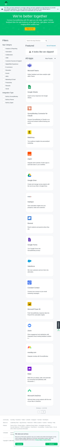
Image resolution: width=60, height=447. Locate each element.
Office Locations (38, 422)
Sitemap (50, 422)
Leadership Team (14, 422)
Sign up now (30, 28)
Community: (6, 419)
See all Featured (51, 45)
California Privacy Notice (32, 425)
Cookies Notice (47, 439)
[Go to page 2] (43, 411)
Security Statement (14, 427)
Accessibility (41, 427)
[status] (30, 9)
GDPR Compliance (25, 427)
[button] (58, 326)
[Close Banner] (58, 9)
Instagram (33, 419)
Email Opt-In (34, 427)
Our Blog (12, 419)
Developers (45, 419)
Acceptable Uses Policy (44, 425)
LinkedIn (28, 419)
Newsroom (30, 422)
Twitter (23, 419)
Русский (12, 434)
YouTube (39, 419)
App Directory (23, 422)
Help (54, 422)
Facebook (18, 419)
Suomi (11, 432)
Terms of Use (13, 425)
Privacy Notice (39, 439)
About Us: (5, 422)
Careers (45, 422)
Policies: (5, 425)
